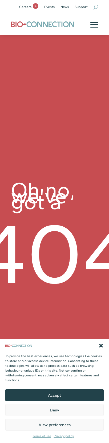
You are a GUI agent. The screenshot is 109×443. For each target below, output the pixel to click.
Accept (54, 395)
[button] (101, 345)
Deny (54, 410)
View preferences (55, 424)
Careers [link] (25, 7)
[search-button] (96, 7)
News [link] (64, 7)
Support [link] (81, 7)
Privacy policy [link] (64, 436)
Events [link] (49, 7)
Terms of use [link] (42, 436)
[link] (42, 24)
